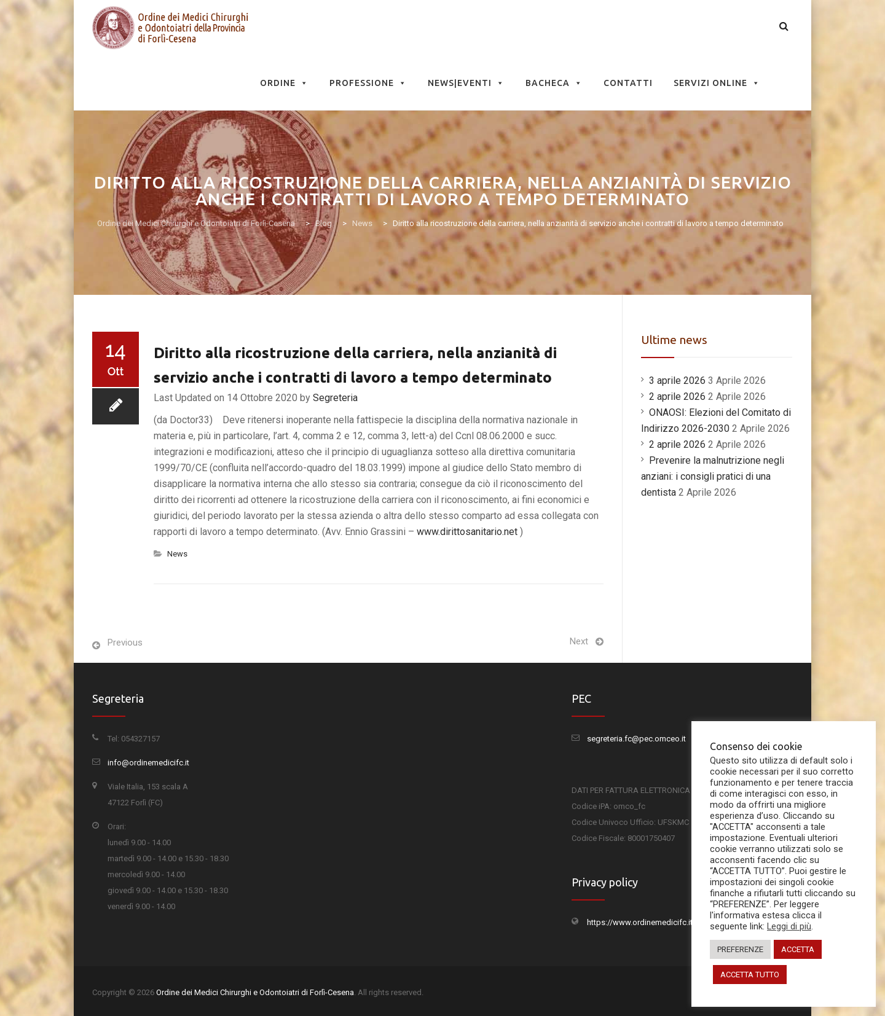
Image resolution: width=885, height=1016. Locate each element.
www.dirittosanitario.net (467, 531)
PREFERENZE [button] (740, 949)
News (177, 553)
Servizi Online (717, 83)
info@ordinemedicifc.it (148, 762)
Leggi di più (789, 926)
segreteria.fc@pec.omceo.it (636, 738)
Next (579, 641)
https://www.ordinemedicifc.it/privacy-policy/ (667, 922)
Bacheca (554, 83)
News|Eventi (466, 83)
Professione (368, 83)
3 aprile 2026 (677, 380)
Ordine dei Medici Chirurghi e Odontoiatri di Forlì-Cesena (255, 992)
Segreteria (335, 398)
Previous (125, 642)
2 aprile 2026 (677, 396)
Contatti (628, 83)
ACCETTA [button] (797, 949)
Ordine (284, 83)
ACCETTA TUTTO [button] (749, 974)
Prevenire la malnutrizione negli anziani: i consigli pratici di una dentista (712, 476)
